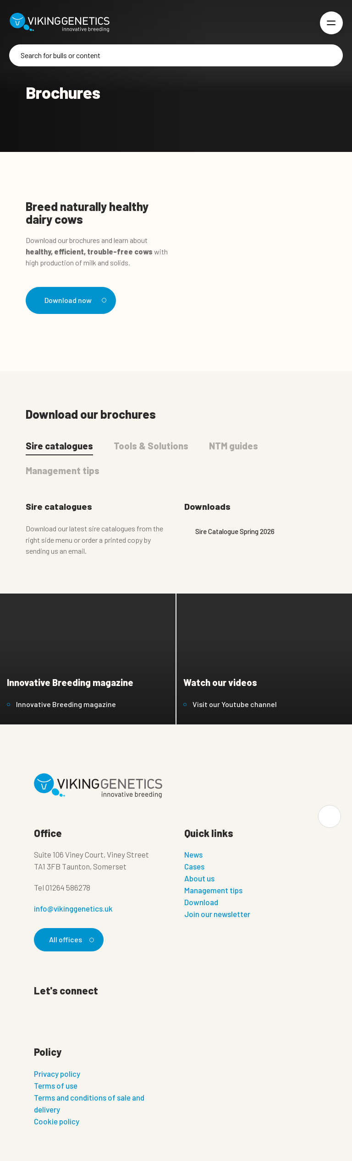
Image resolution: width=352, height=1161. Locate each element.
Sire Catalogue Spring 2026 (229, 531)
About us (199, 878)
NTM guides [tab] (233, 445)
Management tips (213, 890)
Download (201, 902)
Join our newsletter (217, 913)
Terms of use (55, 1085)
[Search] (176, 55)
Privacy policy (57, 1073)
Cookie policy (56, 1121)
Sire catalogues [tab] (59, 445)
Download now (74, 300)
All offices (70, 939)
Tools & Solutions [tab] (151, 445)
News (193, 854)
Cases (194, 866)
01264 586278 (67, 887)
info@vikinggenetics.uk (73, 908)
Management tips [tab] (62, 470)
